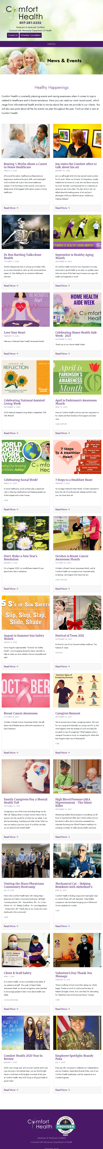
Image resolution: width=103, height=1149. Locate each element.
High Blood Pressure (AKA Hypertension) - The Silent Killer (73, 781)
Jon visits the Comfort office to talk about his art (76, 143)
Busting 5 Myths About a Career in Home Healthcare (25, 143)
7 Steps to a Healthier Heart (74, 458)
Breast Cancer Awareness (21, 691)
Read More (11, 186)
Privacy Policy (65, 1140)
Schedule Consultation (90, 11)
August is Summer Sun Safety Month (24, 615)
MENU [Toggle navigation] (51, 22)
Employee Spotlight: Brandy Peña (74, 1035)
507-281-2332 (51, 4)
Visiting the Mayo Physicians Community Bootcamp (24, 863)
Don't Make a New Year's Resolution (20, 536)
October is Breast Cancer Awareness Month (71, 536)
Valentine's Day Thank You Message (73, 952)
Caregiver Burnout (67, 691)
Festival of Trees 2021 (69, 613)
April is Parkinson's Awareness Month (76, 380)
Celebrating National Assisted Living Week (24, 380)
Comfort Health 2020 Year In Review (23, 1035)
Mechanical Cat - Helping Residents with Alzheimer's (73, 863)
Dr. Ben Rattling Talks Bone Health (22, 234)
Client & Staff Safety (18, 951)
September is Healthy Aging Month (74, 234)
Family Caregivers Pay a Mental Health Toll (25, 779)
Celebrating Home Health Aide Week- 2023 (76, 312)
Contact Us (90, 5)
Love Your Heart (14, 310)
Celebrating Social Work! (21, 458)
